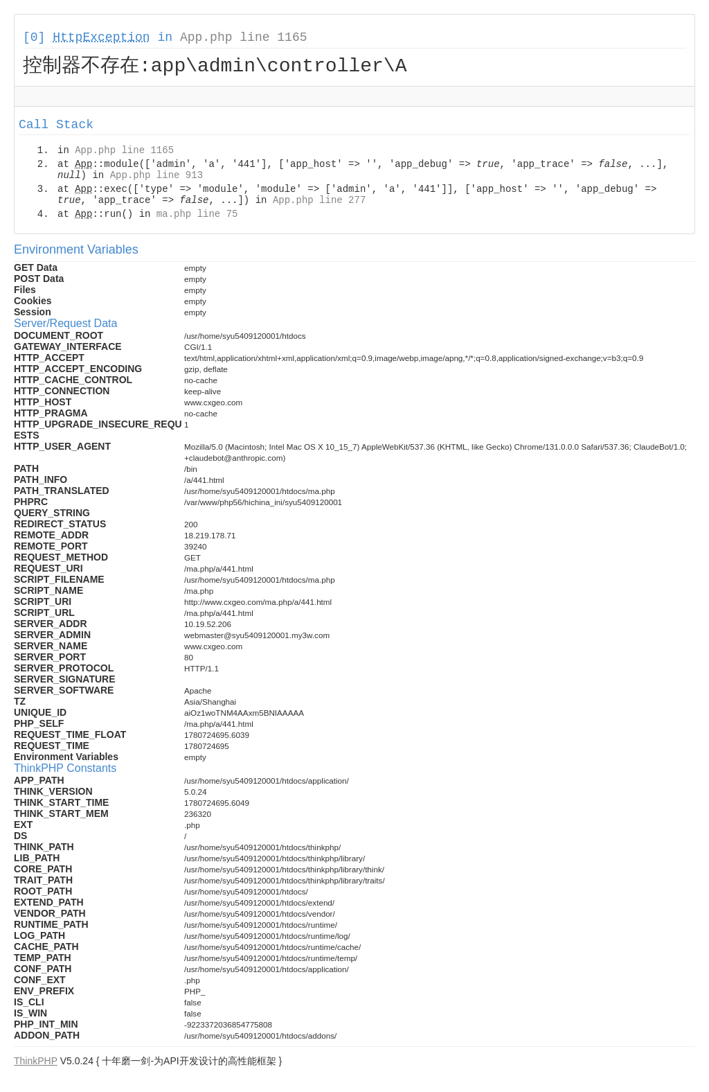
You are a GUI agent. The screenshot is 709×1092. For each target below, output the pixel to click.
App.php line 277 (319, 202)
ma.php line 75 (197, 216)
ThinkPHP (35, 1062)
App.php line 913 (156, 177)
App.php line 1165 (243, 37)
